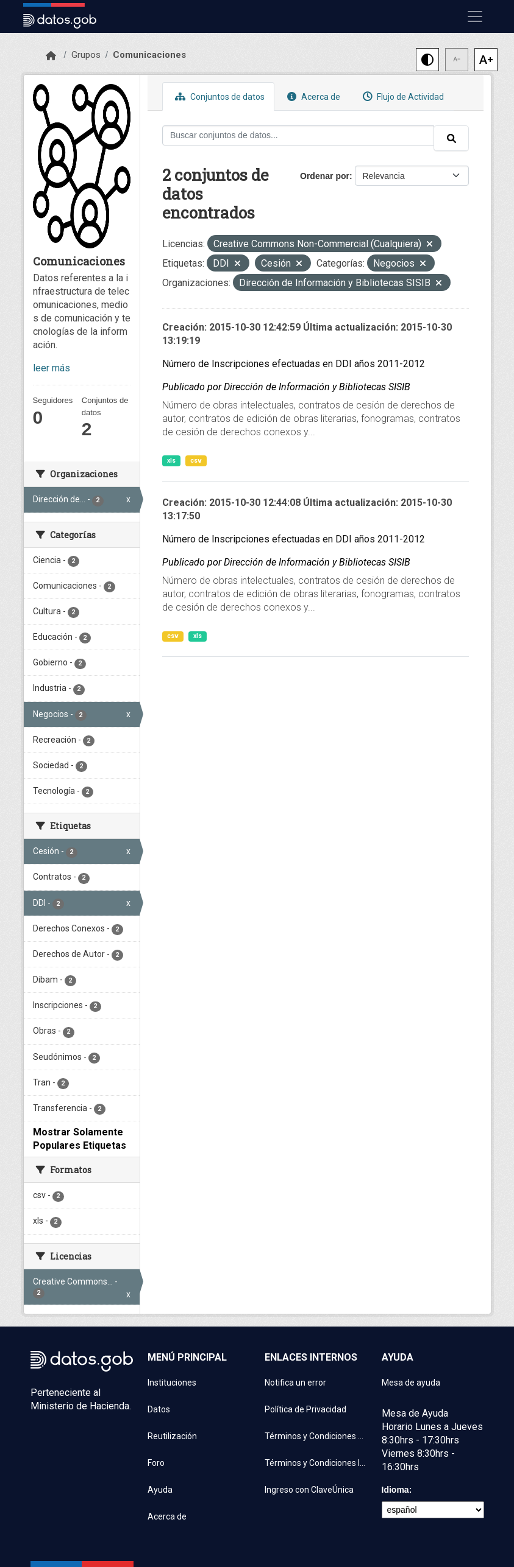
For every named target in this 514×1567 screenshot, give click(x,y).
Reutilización (172, 1436)
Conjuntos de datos (218, 96)
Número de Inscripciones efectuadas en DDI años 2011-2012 (293, 364)
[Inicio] (51, 56)
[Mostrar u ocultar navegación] (475, 16)
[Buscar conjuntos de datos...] (298, 135)
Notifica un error (295, 1382)
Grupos (86, 54)
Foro (156, 1463)
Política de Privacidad (305, 1409)
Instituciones (172, 1382)
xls (171, 460)
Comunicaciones (149, 54)
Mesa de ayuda (411, 1382)
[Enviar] (451, 138)
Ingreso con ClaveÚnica (309, 1490)
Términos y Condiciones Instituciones (316, 1463)
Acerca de (312, 96)
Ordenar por (324, 176)
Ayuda (160, 1490)
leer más (51, 368)
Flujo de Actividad (402, 96)
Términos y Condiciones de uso (316, 1436)
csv (196, 460)
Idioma (395, 1490)
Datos (159, 1409)
